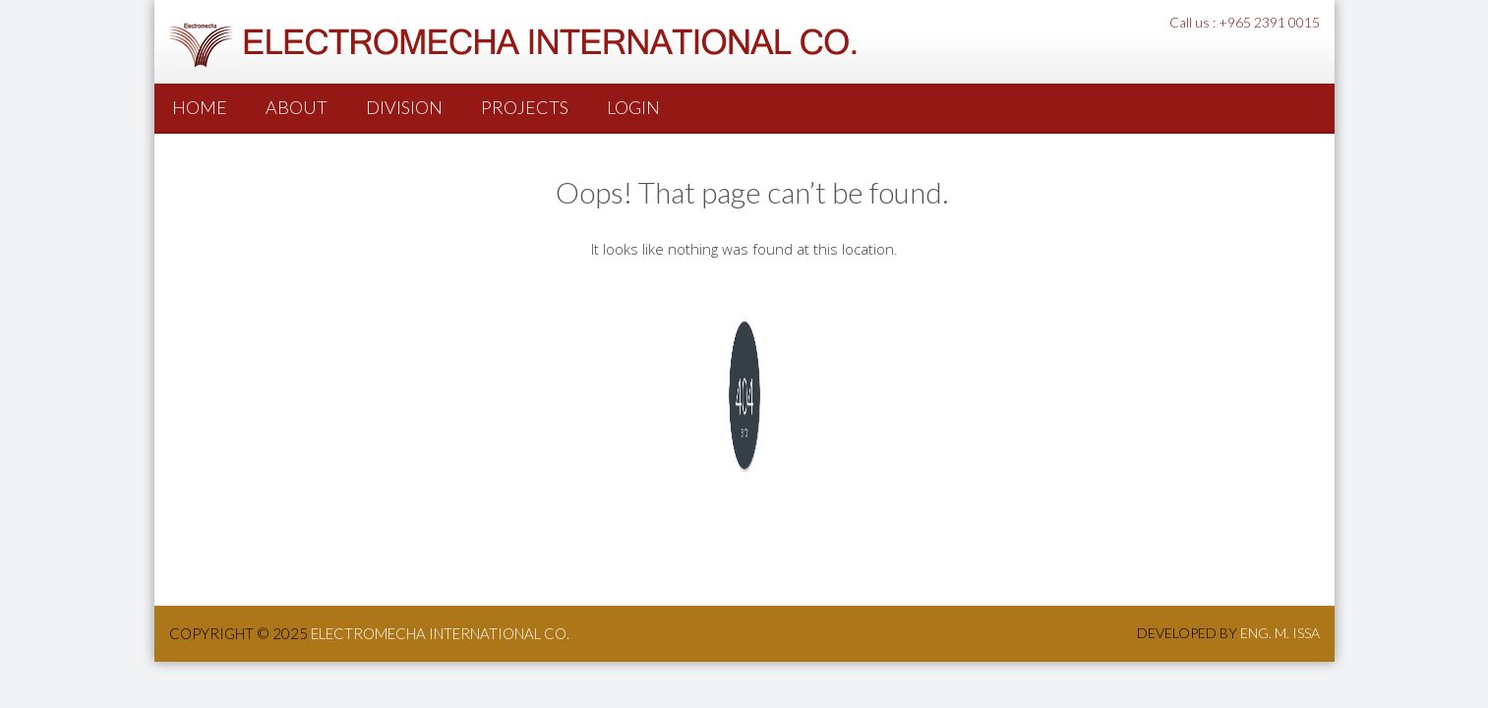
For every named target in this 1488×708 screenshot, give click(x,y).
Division (404, 107)
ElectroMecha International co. (440, 633)
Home (199, 107)
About (296, 107)
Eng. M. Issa (1280, 632)
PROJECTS (524, 107)
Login (633, 107)
